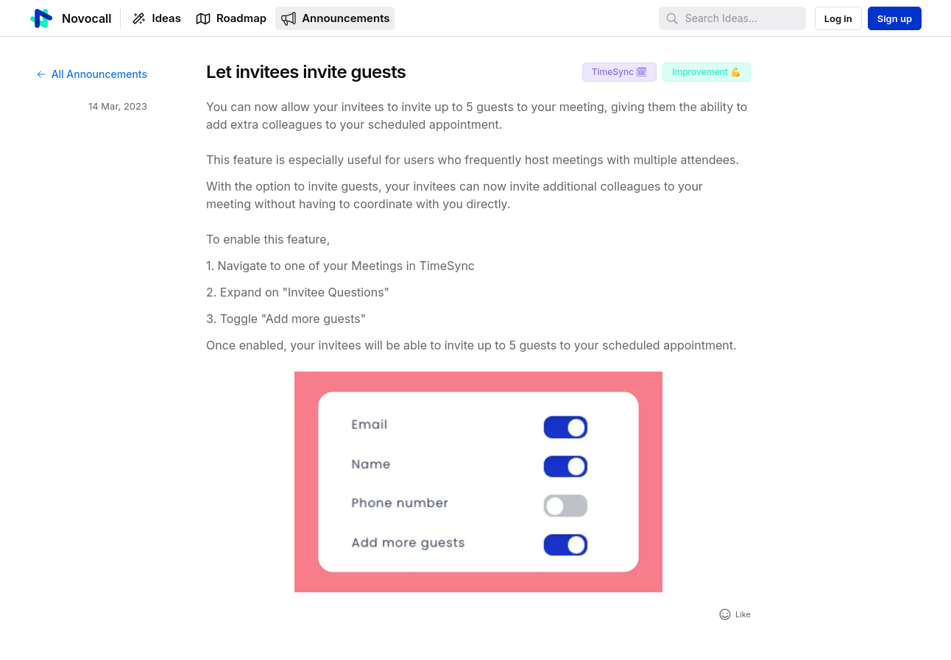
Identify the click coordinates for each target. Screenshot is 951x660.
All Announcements (91, 74)
